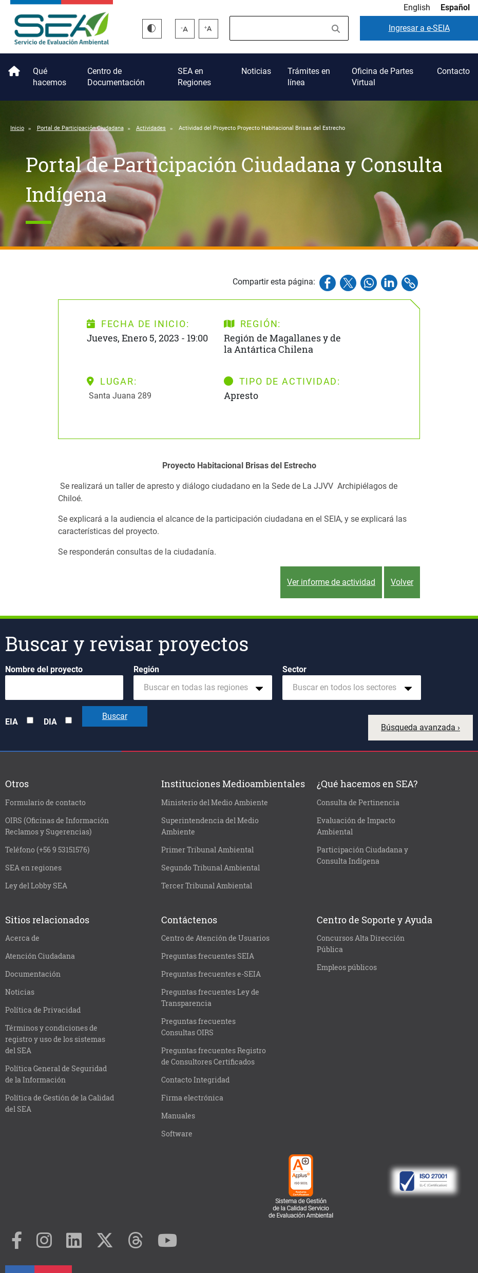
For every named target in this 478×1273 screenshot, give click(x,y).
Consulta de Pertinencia (358, 802)
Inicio (12, 67)
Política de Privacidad (43, 1010)
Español (455, 7)
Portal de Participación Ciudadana (80, 128)
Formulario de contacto (45, 802)
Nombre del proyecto (44, 669)
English (417, 7)
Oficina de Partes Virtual (382, 76)
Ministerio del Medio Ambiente (214, 802)
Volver (402, 582)
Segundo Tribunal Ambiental (210, 867)
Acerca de (22, 938)
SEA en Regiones (194, 76)
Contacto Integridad (195, 1080)
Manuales (178, 1115)
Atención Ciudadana (40, 956)
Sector (294, 669)
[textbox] (199, 687)
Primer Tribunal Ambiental (207, 849)
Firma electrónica (192, 1098)
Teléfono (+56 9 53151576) (47, 849)
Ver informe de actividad (331, 582)
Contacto (453, 71)
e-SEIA (419, 28)
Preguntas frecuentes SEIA (207, 956)
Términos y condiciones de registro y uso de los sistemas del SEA (55, 1039)
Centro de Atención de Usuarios (215, 938)
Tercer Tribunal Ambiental (206, 885)
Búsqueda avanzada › (420, 727)
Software (177, 1133)
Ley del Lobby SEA (36, 885)
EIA (11, 722)
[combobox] (202, 687)
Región (146, 669)
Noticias (256, 71)
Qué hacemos (49, 76)
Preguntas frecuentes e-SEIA (211, 974)
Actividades (151, 128)
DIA (50, 722)
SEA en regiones (33, 867)
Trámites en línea (309, 76)
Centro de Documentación (116, 76)
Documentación (33, 974)
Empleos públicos (347, 967)
